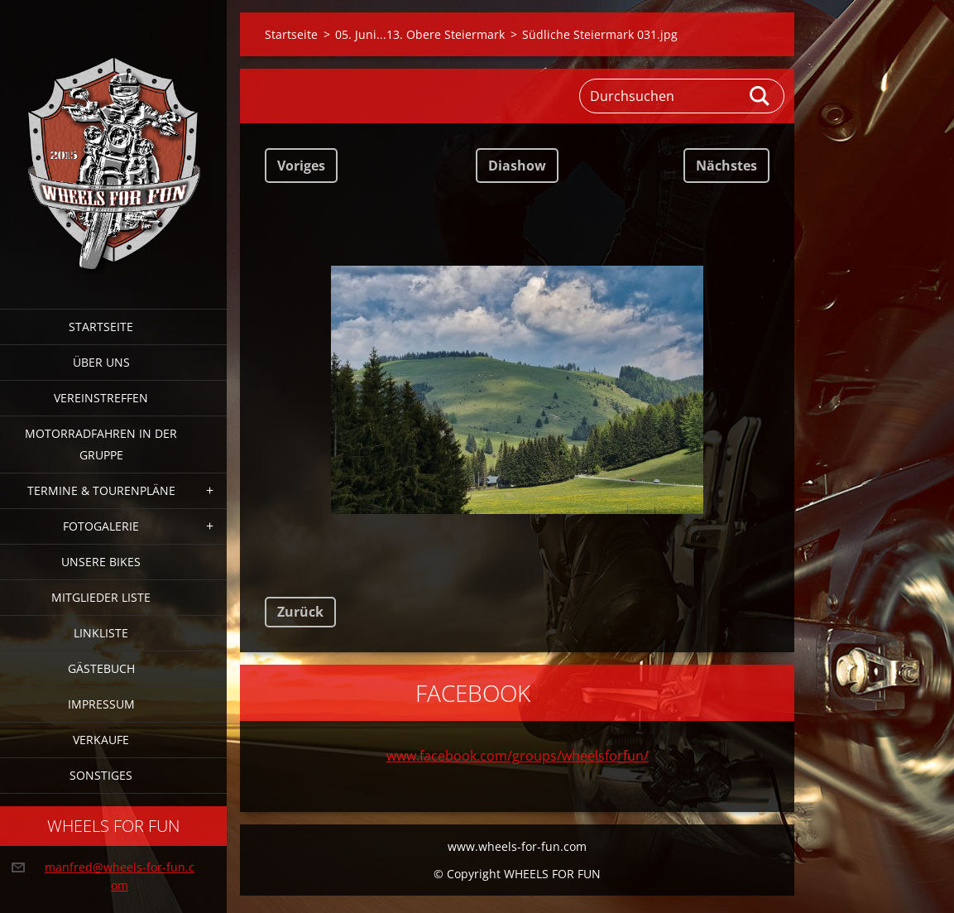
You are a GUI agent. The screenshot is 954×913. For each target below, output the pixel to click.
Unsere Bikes (101, 561)
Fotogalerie (101, 526)
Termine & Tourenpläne (101, 490)
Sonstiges (101, 775)
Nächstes (726, 165)
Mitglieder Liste (101, 597)
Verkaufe (101, 739)
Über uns (101, 362)
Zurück (300, 612)
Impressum (101, 704)
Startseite (101, 326)
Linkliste (101, 633)
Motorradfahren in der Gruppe (101, 444)
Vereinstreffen (101, 398)
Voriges (301, 165)
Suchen (760, 96)
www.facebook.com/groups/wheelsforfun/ (517, 756)
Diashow (517, 165)
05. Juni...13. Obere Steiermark (420, 34)
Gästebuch (101, 668)
